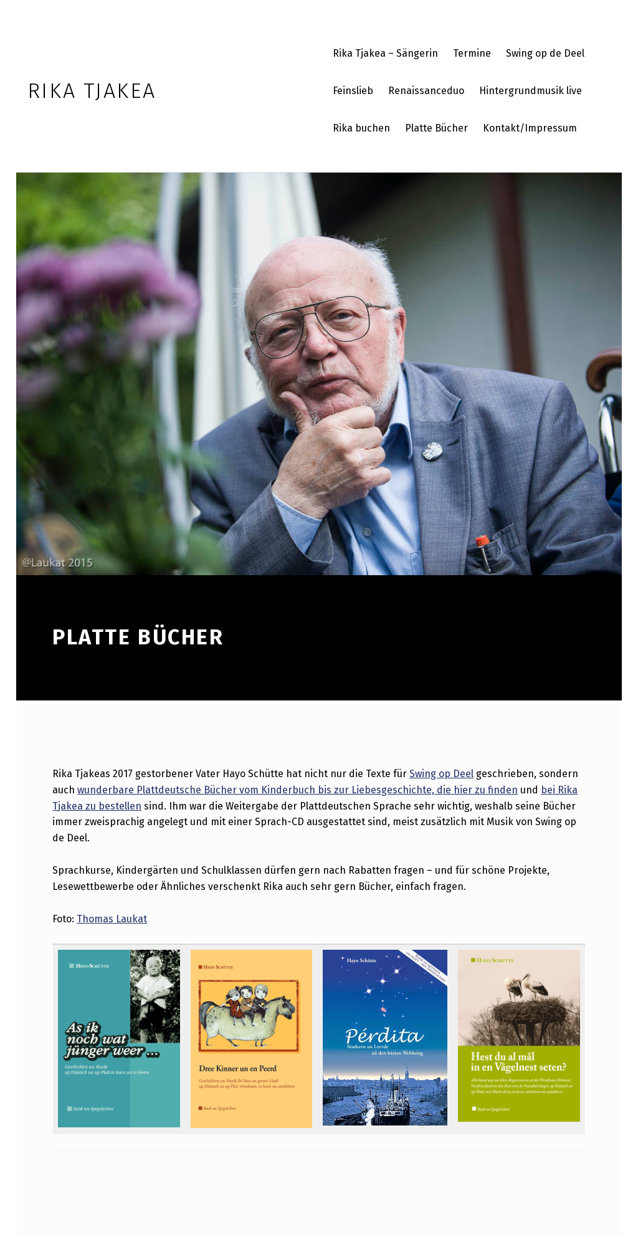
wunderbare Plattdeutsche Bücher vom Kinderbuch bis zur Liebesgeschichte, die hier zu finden (297, 790)
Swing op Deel (441, 774)
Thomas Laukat (112, 919)
